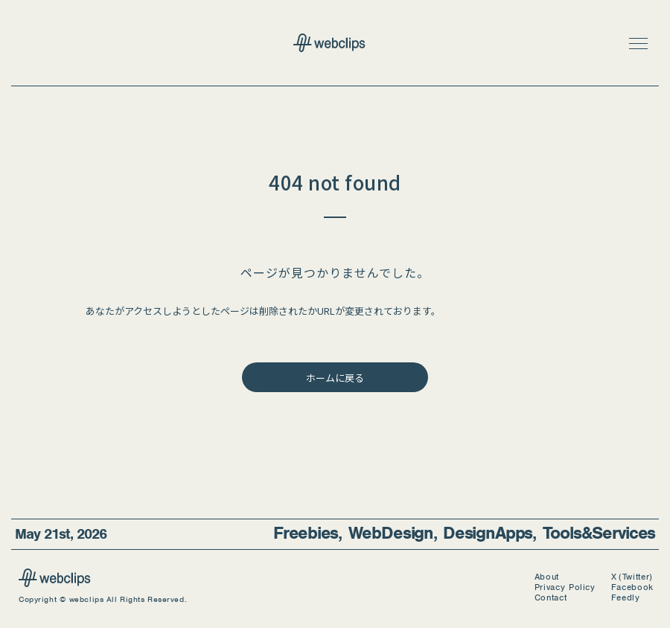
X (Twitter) (632, 577)
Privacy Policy (565, 587)
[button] (638, 43)
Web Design (390, 533)
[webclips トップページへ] (335, 44)
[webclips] (55, 582)
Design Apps (487, 533)
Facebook (632, 587)
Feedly (625, 598)
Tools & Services (599, 533)
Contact (551, 598)
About (547, 577)
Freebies (305, 533)
